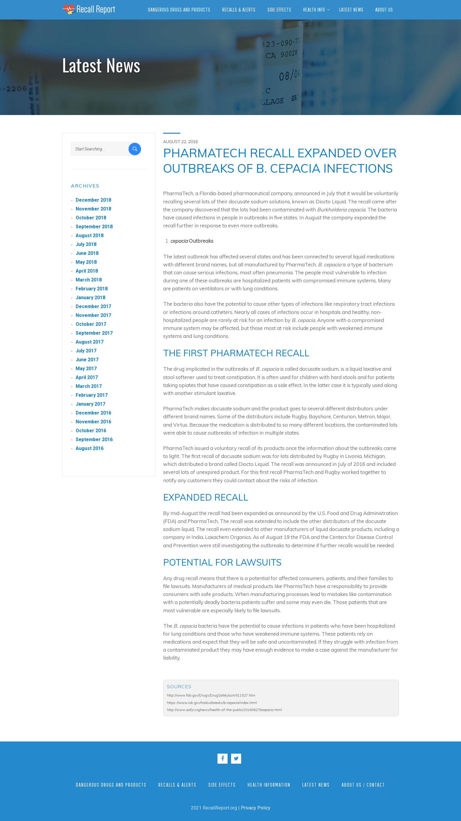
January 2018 (90, 297)
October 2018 (91, 218)
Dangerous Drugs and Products (179, 10)
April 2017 (87, 377)
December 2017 (93, 306)
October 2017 (91, 324)
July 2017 (86, 351)
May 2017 (86, 368)
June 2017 (87, 359)
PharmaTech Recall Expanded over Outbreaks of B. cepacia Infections (280, 160)
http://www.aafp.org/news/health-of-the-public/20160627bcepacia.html (224, 709)
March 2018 (89, 280)
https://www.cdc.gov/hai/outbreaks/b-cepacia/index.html (212, 702)
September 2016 (94, 439)
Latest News (351, 10)
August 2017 (89, 342)
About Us (384, 10)
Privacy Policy (255, 808)
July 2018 (86, 244)
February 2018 (92, 289)
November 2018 (93, 209)
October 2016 (91, 430)
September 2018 (94, 226)
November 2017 (93, 315)
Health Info (314, 10)
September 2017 (94, 333)
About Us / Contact (363, 785)
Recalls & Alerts (239, 10)
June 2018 (87, 253)
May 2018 (86, 262)
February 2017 (92, 395)
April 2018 (87, 271)
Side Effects (279, 10)
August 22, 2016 (180, 141)
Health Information (269, 785)
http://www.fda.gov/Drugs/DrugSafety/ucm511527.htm (211, 695)
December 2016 (93, 413)
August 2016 (89, 448)
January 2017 (90, 404)
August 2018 (89, 235)
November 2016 (93, 422)
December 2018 (93, 200)
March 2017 (89, 386)
